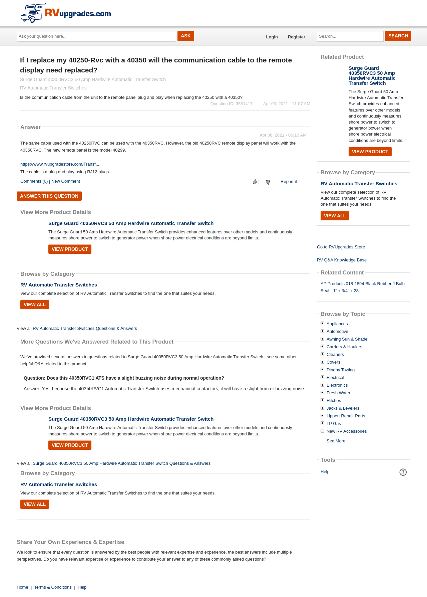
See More (336, 440)
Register (296, 36)
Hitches (334, 400)
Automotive (337, 331)
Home (22, 587)
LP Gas (334, 423)
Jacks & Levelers (343, 408)
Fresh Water (338, 393)
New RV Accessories (347, 431)
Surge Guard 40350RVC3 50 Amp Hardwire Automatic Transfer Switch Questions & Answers (121, 463)
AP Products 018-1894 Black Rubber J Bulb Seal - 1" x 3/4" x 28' (363, 287)
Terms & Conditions (53, 587)
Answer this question (49, 196)
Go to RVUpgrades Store (341, 246)
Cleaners (335, 354)
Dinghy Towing (341, 370)
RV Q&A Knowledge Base (342, 259)
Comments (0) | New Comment (50, 181)
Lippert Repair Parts (346, 416)
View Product (70, 249)
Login (272, 36)
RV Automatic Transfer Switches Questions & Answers (85, 328)
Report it (289, 181)
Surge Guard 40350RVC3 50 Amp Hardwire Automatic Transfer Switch (131, 223)
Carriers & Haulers (344, 347)
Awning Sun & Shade (347, 339)
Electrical (335, 377)
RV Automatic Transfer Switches (58, 284)
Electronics (337, 385)
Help (325, 471)
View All (35, 304)
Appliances (337, 324)
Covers (333, 362)
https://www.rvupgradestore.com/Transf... (59, 164)
